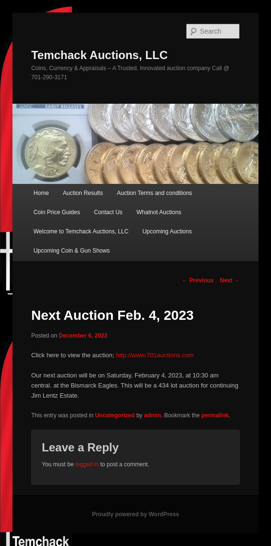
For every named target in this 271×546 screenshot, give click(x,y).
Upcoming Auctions (167, 231)
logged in (87, 464)
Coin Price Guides (57, 212)
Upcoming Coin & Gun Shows (72, 250)
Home (41, 193)
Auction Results (83, 193)
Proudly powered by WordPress (135, 514)
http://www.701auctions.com (155, 355)
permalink (215, 415)
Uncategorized (115, 415)
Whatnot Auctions (158, 212)
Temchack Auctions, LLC (99, 55)
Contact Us (108, 212)
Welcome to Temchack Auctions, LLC (81, 231)
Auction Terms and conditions (154, 193)
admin (152, 415)
